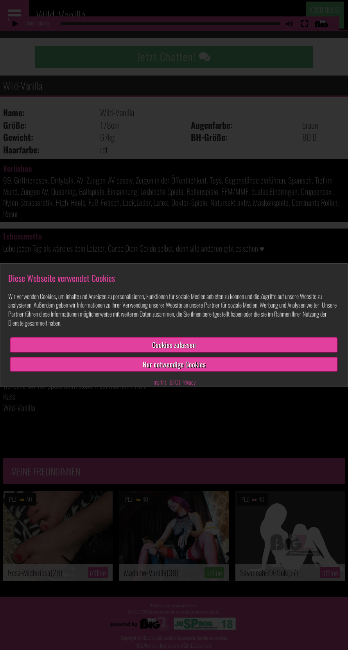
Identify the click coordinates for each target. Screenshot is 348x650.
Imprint (159, 382)
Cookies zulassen (174, 345)
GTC (174, 382)
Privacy (188, 382)
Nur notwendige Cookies (174, 364)
